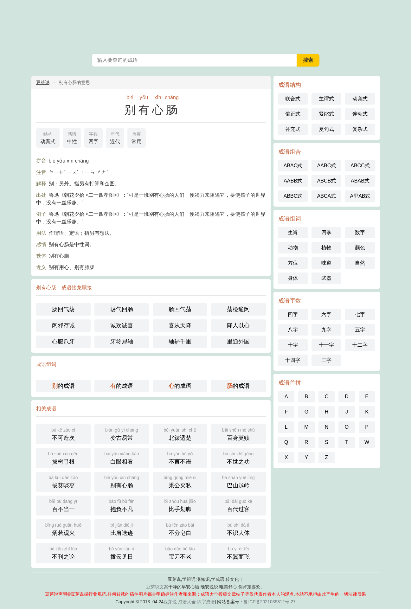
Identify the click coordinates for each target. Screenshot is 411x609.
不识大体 (238, 528)
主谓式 (326, 98)
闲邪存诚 (63, 325)
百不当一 (63, 504)
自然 (360, 263)
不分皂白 (180, 528)
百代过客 (238, 504)
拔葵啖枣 (63, 481)
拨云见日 (122, 552)
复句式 (326, 129)
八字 (293, 329)
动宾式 (47, 137)
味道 (326, 263)
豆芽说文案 (157, 586)
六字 (326, 314)
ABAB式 (360, 180)
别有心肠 (122, 481)
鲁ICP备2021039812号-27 (269, 601)
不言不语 (180, 457)
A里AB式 (360, 196)
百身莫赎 (238, 433)
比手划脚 (180, 504)
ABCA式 (326, 196)
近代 (115, 137)
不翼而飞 (238, 552)
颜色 (360, 247)
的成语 (63, 386)
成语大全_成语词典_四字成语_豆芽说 (205, 25)
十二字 (360, 345)
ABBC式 (293, 196)
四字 (93, 137)
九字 (326, 329)
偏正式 (292, 114)
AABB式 (293, 180)
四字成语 (206, 601)
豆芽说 (42, 82)
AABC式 (326, 165)
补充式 (292, 129)
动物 (293, 247)
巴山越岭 (238, 481)
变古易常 (122, 433)
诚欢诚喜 (121, 325)
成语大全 (187, 601)
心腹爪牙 (63, 341)
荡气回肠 (121, 309)
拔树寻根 (63, 457)
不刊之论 (63, 552)
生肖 (293, 232)
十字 (293, 345)
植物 (326, 247)
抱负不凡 (122, 504)
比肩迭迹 (122, 528)
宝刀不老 (180, 552)
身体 (293, 278)
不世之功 (238, 457)
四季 (326, 232)
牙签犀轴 (121, 341)
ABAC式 (293, 165)
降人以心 (238, 325)
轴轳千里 (180, 341)
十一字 (326, 345)
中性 (72, 137)
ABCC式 (359, 165)
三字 (326, 360)
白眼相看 (122, 457)
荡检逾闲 (238, 309)
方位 (293, 263)
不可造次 (63, 433)
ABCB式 (326, 180)
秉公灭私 (180, 481)
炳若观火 (63, 528)
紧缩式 (326, 114)
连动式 (360, 114)
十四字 (292, 360)
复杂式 (360, 129)
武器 (326, 278)
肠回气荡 (63, 309)
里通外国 (238, 341)
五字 (360, 329)
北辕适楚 (180, 433)
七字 (360, 314)
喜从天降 (180, 325)
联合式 (292, 98)
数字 (360, 232)
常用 (137, 137)
